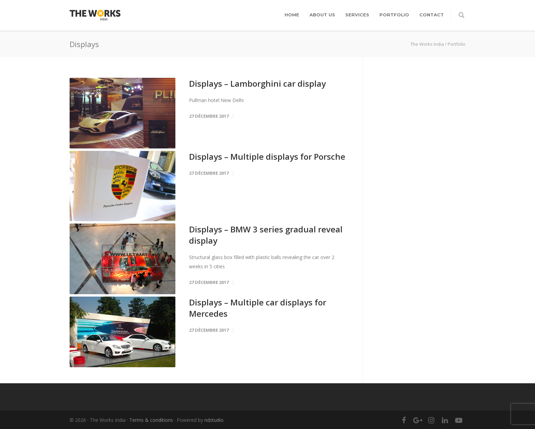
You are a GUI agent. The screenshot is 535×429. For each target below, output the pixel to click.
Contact (431, 14)
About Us (322, 14)
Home (292, 14)
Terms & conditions (151, 420)
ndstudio (213, 420)
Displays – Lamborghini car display (257, 83)
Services (357, 14)
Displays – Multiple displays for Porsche (267, 156)
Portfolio (394, 14)
